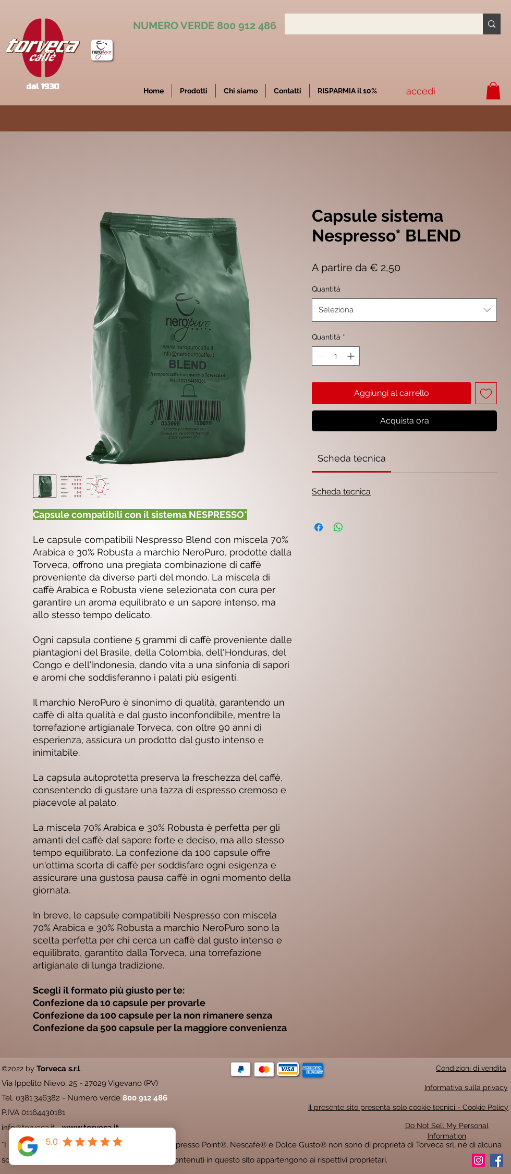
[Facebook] (496, 1160)
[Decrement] (319, 356)
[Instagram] (478, 1160)
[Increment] (351, 356)
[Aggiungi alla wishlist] (486, 393)
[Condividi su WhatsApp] (338, 527)
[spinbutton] (335, 356)
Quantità (326, 289)
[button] (347, 91)
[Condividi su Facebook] (318, 527)
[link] (352, 458)
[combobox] (404, 309)
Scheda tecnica (341, 492)
